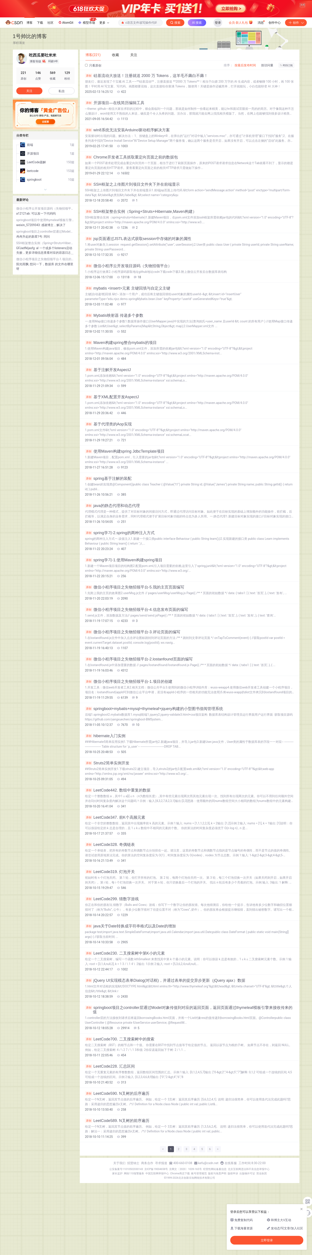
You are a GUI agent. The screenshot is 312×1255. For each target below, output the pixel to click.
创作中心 (275, 76)
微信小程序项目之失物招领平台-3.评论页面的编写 (132, 685)
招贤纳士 (133, 1216)
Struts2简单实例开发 (107, 816)
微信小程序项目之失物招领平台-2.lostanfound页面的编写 (139, 712)
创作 (296, 76)
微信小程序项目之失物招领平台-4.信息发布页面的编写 (136, 663)
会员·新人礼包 (241, 75)
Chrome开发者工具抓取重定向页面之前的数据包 (131, 210)
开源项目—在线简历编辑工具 (114, 156)
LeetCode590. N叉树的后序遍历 (117, 1147)
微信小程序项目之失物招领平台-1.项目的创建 (128, 735)
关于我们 (119, 1216)
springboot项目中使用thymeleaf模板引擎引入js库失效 (45, 273)
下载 (40, 76)
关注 (29, 144)
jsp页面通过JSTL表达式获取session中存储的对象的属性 (138, 292)
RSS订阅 (286, 118)
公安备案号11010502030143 (126, 1222)
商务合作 (147, 1216)
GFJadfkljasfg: (26, 301)
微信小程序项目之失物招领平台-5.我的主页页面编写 (134, 640)
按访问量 (267, 118)
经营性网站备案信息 (215, 1222)
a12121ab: (23, 266)
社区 (50, 76)
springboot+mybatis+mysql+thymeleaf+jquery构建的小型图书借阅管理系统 (154, 762)
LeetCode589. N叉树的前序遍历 (117, 1174)
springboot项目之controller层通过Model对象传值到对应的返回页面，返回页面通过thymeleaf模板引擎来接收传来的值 (188, 1063)
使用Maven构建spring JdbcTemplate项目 (125, 504)
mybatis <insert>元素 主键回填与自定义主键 (127, 341)
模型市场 (87, 74)
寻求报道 (161, 1216)
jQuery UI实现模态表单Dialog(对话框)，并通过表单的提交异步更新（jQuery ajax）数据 (165, 1034)
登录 (218, 76)
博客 (30, 76)
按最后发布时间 (245, 118)
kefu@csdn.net (208, 1216)
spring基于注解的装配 (108, 532)
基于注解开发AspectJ (108, 423)
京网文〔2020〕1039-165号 (185, 1222)
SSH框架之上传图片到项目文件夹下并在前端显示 (132, 237)
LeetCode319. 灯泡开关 (110, 925)
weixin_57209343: (29, 278)
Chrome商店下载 (180, 1226)
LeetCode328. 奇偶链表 (110, 898)
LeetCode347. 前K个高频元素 (115, 870)
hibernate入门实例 (105, 789)
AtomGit (65, 75)
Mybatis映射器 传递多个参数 (114, 369)
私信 (61, 144)
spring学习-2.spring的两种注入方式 (120, 586)
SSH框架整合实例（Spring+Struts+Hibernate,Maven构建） (141, 265)
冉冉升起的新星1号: (30, 290)
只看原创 (93, 118)
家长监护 (117, 1226)
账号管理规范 (199, 1226)
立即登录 (267, 1240)
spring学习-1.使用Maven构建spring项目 (123, 613)
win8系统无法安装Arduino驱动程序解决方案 (127, 183)
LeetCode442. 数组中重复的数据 (117, 843)
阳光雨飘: (23, 317)
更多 (104, 76)
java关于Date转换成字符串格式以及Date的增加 (130, 979)
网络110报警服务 (134, 1226)
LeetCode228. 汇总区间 (110, 1119)
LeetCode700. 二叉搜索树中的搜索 (119, 1092)
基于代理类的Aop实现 (108, 477)
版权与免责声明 (217, 1226)
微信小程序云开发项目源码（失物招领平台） (128, 319)
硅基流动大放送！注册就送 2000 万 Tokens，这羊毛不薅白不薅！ (146, 129)
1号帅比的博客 (30, 89)
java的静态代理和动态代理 (112, 559)
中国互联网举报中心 (157, 1226)
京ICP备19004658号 (156, 1222)
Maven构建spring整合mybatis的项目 (121, 396)
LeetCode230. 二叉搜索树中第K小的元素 (125, 1006)
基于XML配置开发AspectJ (112, 450)
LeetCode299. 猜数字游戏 (112, 952)
